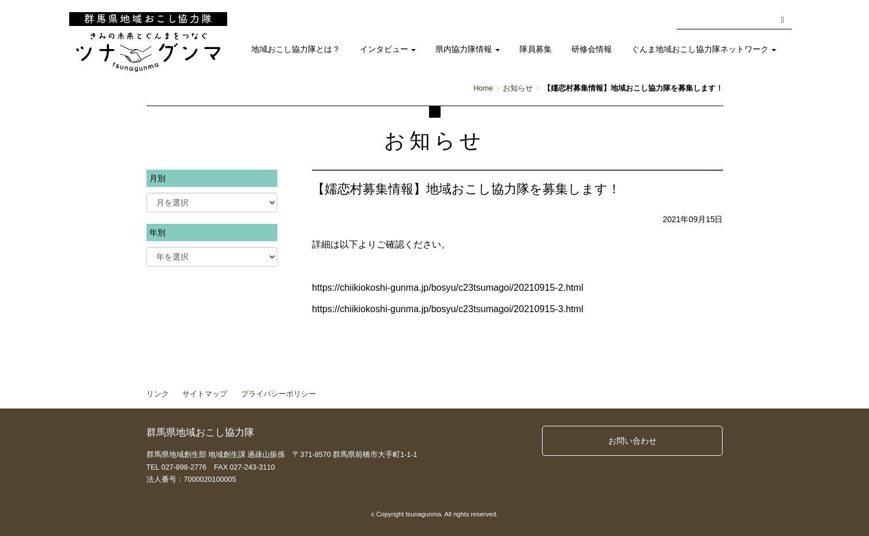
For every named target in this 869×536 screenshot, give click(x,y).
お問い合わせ (632, 440)
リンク (157, 394)
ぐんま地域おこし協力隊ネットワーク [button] (704, 49)
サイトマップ (204, 394)
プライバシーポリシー (278, 394)
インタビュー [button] (388, 49)
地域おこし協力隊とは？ (295, 49)
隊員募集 (536, 49)
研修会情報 (591, 49)
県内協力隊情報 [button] (467, 49)
